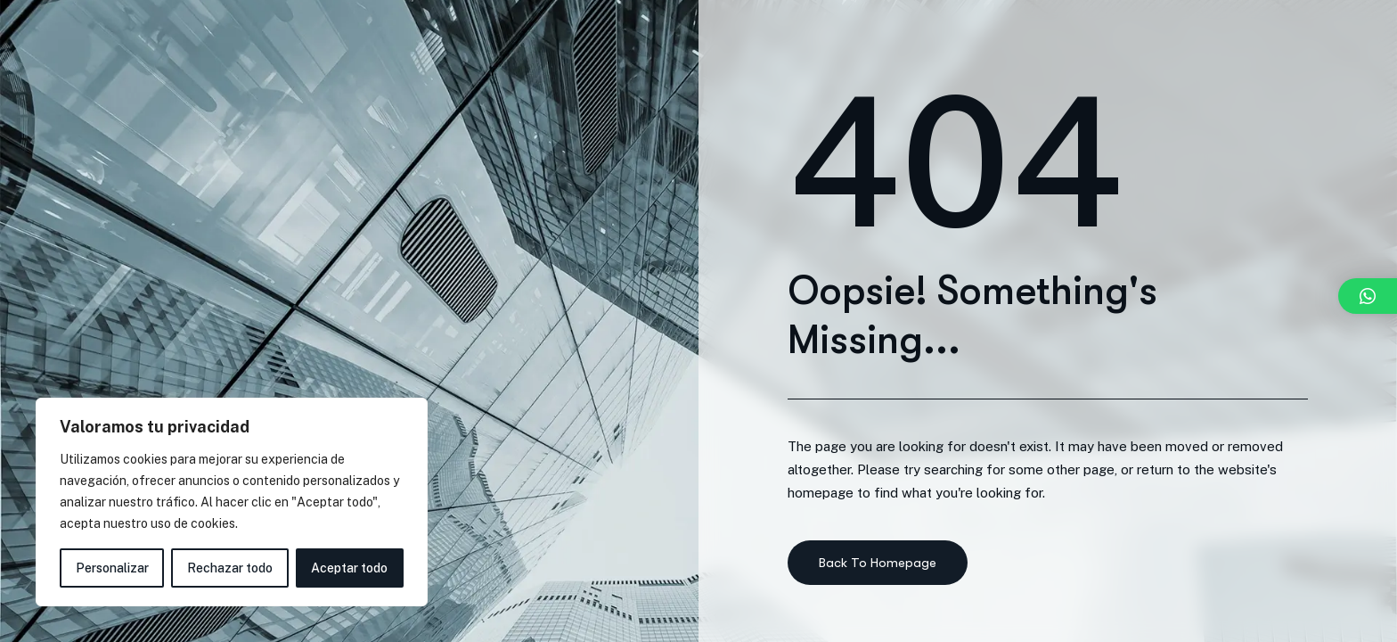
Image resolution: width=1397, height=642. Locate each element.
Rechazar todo (230, 568)
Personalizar (112, 568)
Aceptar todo (349, 568)
